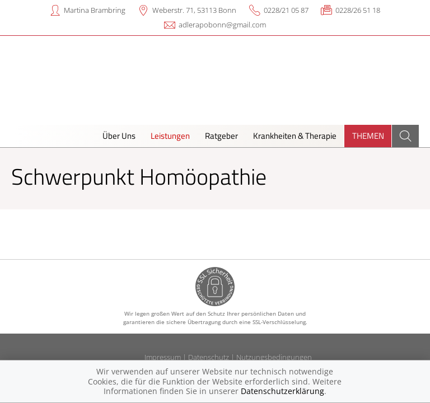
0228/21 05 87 (286, 10)
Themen (368, 135)
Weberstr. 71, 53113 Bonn (194, 10)
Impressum (162, 357)
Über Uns (118, 135)
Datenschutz (208, 357)
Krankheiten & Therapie (294, 135)
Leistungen (170, 135)
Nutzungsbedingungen (274, 357)
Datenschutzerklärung (282, 391)
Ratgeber (221, 135)
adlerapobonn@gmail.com (222, 25)
